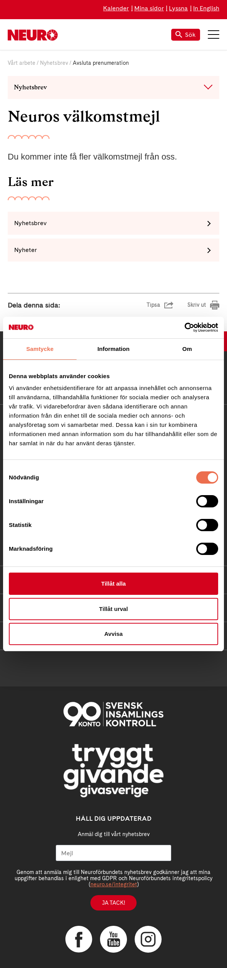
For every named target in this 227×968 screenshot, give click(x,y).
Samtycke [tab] (39, 349)
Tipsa (153, 305)
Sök (185, 34)
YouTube (113, 939)
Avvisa (113, 634)
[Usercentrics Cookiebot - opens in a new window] (184, 328)
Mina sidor (149, 8)
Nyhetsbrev (54, 63)
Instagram (148, 939)
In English (206, 8)
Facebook (78, 939)
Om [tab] (187, 349)
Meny (213, 34)
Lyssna (178, 8)
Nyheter (25, 250)
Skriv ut (196, 305)
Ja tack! (113, 903)
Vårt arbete (21, 63)
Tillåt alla (113, 583)
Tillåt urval (113, 609)
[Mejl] (113, 853)
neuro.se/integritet (113, 884)
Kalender (116, 8)
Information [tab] (113, 349)
